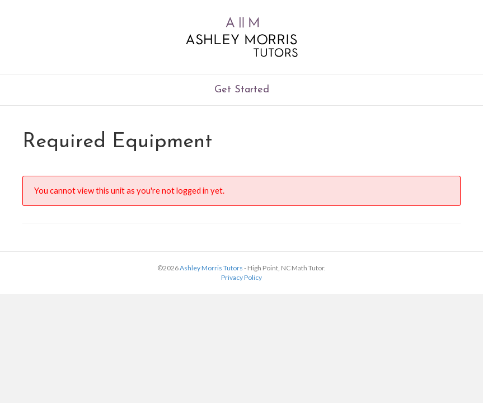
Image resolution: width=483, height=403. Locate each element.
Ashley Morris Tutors (211, 268)
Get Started (241, 90)
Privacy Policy (241, 277)
